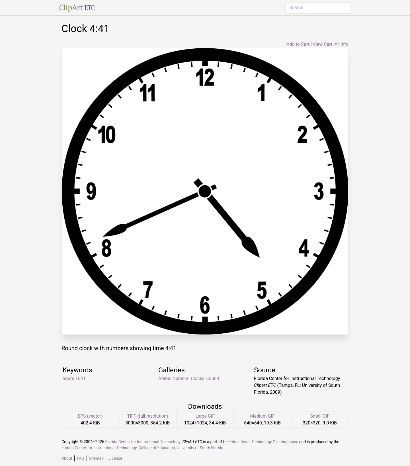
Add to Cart (297, 44)
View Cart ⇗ (325, 44)
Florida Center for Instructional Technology (142, 442)
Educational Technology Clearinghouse (264, 442)
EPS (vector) (90, 416)
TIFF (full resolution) (147, 416)
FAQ (80, 458)
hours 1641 (74, 378)
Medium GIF (262, 416)
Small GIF (319, 416)
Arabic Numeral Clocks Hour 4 (188, 378)
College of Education (156, 448)
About (67, 458)
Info (344, 44)
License (115, 458)
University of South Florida (200, 448)
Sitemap (96, 458)
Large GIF (205, 416)
